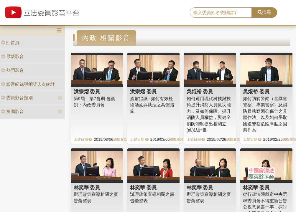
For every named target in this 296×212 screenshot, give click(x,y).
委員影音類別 (17, 97)
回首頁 (10, 42)
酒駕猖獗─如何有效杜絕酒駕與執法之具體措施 (152, 105)
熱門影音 (12, 70)
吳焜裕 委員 (200, 91)
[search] (221, 12)
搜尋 (264, 12)
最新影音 (12, 56)
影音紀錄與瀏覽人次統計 (28, 84)
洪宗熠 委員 (87, 91)
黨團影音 (12, 111)
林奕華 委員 (87, 187)
